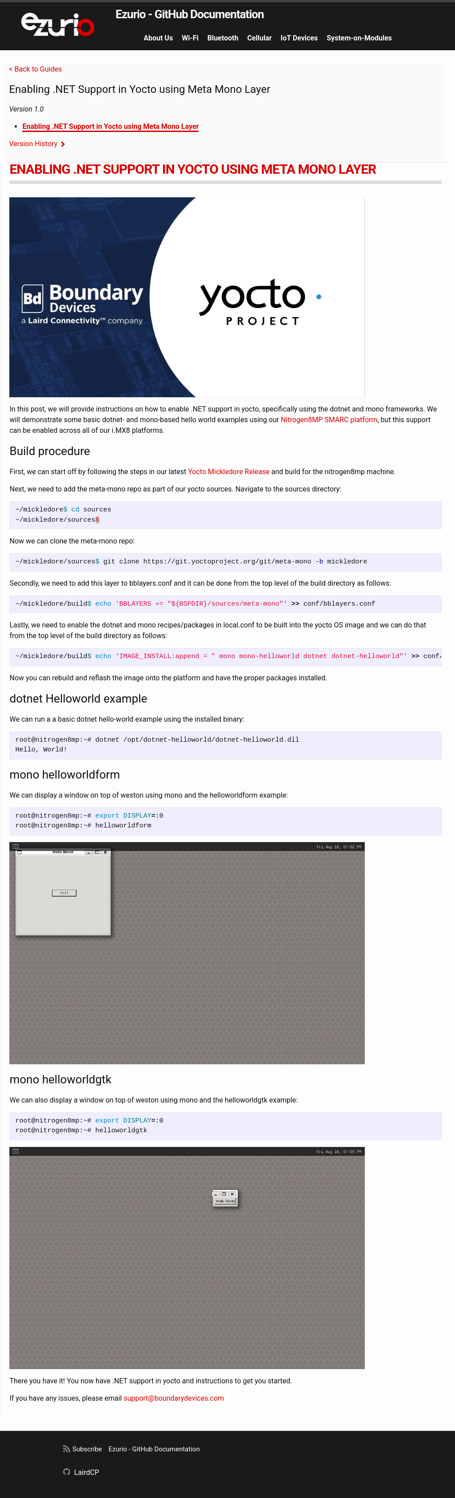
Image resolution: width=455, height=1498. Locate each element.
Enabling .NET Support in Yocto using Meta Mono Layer (110, 126)
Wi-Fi (190, 38)
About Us (158, 38)
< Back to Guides (35, 69)
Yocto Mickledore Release (229, 471)
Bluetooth (223, 38)
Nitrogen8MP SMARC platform (329, 419)
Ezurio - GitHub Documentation (190, 14)
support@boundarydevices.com (174, 1398)
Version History (33, 144)
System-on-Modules (359, 38)
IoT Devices (299, 38)
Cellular (259, 38)
